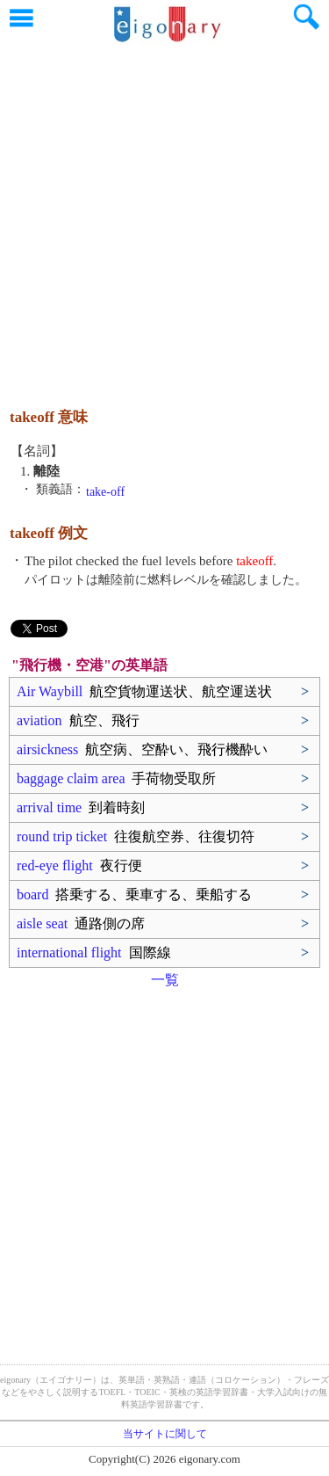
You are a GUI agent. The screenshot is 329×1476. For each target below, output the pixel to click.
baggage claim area (116, 778)
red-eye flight (79, 865)
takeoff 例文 (49, 533)
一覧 (165, 979)
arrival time (81, 807)
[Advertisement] (164, 217)
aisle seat (81, 923)
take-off (105, 491)
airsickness (142, 749)
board (134, 894)
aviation (78, 720)
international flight (94, 952)
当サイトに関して (165, 1434)
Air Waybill (144, 691)
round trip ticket (135, 836)
